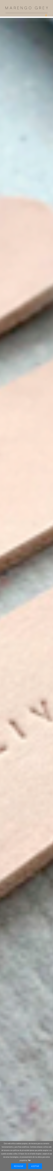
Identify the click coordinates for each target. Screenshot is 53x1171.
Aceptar (35, 1166)
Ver (29, 1160)
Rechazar (18, 1166)
